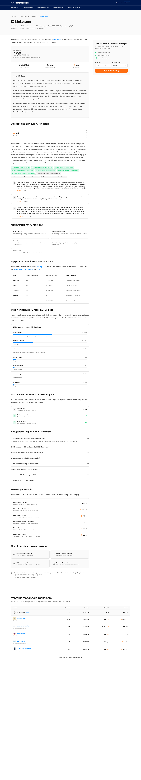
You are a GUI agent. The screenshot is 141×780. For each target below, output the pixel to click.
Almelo (38, 269)
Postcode (98, 62)
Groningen (57, 39)
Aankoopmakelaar (43, 8)
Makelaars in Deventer (73, 295)
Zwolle (15, 269)
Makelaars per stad (75, 8)
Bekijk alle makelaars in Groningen (70, 657)
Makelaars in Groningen (73, 280)
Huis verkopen (28, 8)
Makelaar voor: (116, 62)
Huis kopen (15, 8)
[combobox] (120, 66)
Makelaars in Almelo (72, 301)
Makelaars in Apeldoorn (73, 290)
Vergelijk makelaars (111, 71)
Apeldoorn (22, 269)
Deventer (30, 269)
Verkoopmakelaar (58, 8)
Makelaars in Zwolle (72, 285)
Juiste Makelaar (31, 577)
